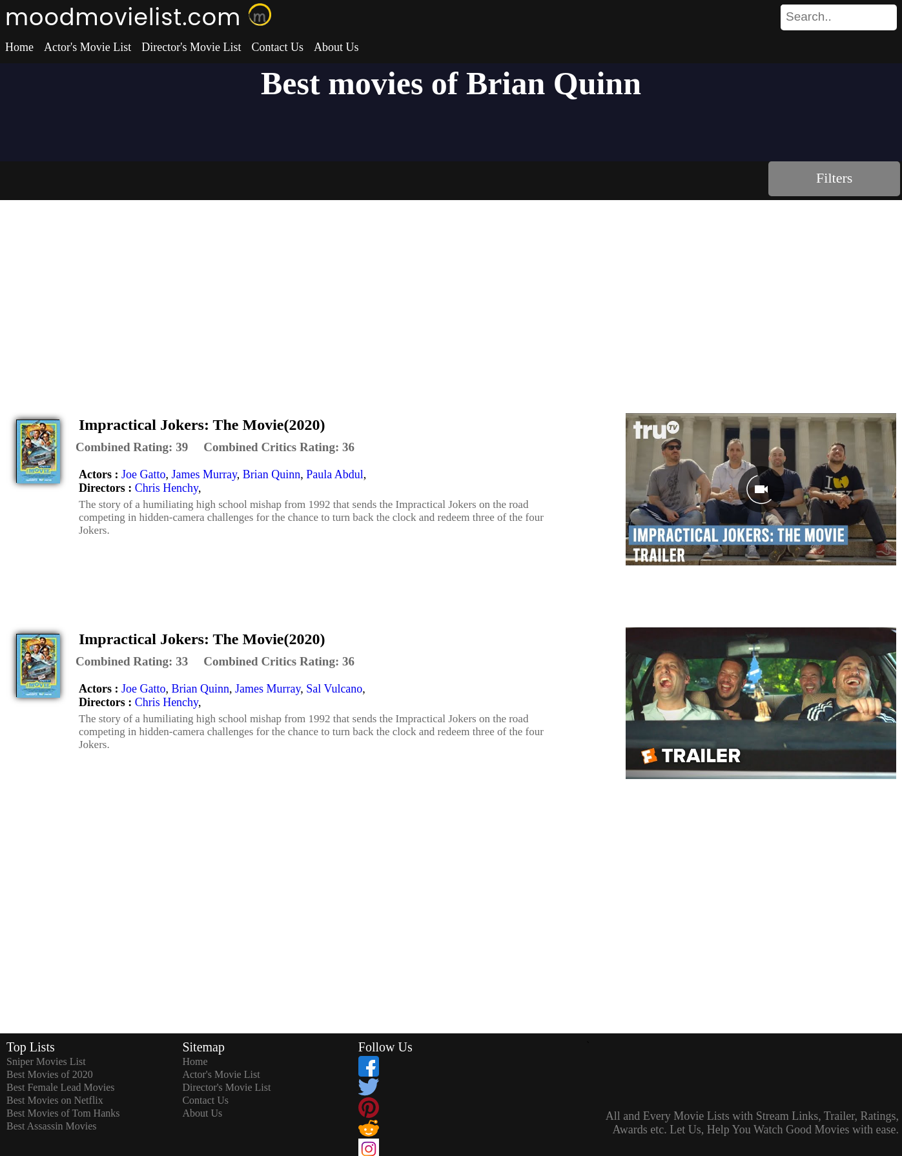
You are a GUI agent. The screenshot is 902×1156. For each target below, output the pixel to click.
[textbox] (810, 17)
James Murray (203, 474)
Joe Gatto (143, 474)
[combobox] (810, 17)
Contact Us (277, 47)
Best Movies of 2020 (49, 1074)
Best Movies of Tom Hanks (62, 1113)
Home (19, 47)
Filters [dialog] (834, 178)
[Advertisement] (451, 297)
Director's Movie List (191, 47)
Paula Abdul (335, 474)
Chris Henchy (166, 488)
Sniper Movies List (46, 1061)
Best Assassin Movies (51, 1126)
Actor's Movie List (87, 47)
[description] (132, 447)
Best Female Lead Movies (60, 1087)
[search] (839, 17)
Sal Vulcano (334, 688)
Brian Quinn (272, 474)
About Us (336, 47)
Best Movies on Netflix (54, 1100)
